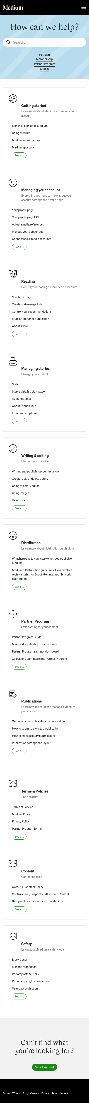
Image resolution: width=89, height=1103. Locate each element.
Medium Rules (21, 814)
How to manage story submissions (34, 735)
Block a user (19, 959)
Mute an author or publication (30, 319)
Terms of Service (22, 807)
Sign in (44, 69)
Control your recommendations (32, 311)
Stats (15, 384)
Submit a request (44, 1067)
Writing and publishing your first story (35, 471)
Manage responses (24, 967)
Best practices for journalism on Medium (37, 901)
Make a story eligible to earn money (34, 644)
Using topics (20, 500)
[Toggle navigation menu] (84, 7)
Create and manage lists (27, 304)
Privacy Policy (21, 821)
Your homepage (22, 297)
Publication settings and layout (31, 743)
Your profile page (23, 210)
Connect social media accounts (31, 239)
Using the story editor (25, 486)
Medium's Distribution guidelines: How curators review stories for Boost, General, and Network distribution (42, 574)
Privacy (45, 1093)
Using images (20, 493)
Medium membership (26, 140)
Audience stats (21, 399)
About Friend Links (24, 406)
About (64, 1093)
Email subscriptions (24, 413)
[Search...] (44, 42)
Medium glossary (23, 147)
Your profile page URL (26, 217)
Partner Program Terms (27, 828)
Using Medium (21, 133)
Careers (34, 1093)
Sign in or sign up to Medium (30, 126)
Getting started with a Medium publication (38, 721)
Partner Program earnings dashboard (35, 651)
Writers (16, 1093)
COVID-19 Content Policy (27, 887)
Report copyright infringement (31, 981)
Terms (55, 1093)
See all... (19, 155)
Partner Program (44, 64)
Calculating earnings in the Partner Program (39, 658)
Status (6, 1093)
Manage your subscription (28, 231)
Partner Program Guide (26, 637)
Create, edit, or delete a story (30, 478)
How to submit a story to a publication (35, 728)
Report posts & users (25, 974)
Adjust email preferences (28, 224)
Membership (44, 59)
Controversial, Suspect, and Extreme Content (40, 894)
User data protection (25, 988)
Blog (25, 1093)
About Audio (20, 326)
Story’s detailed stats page (28, 391)
